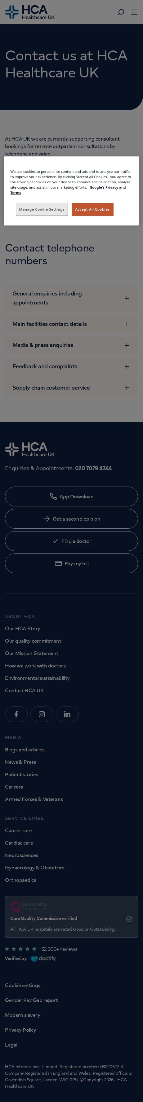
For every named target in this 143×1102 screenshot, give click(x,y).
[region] (72, 190)
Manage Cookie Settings (42, 209)
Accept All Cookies (92, 209)
